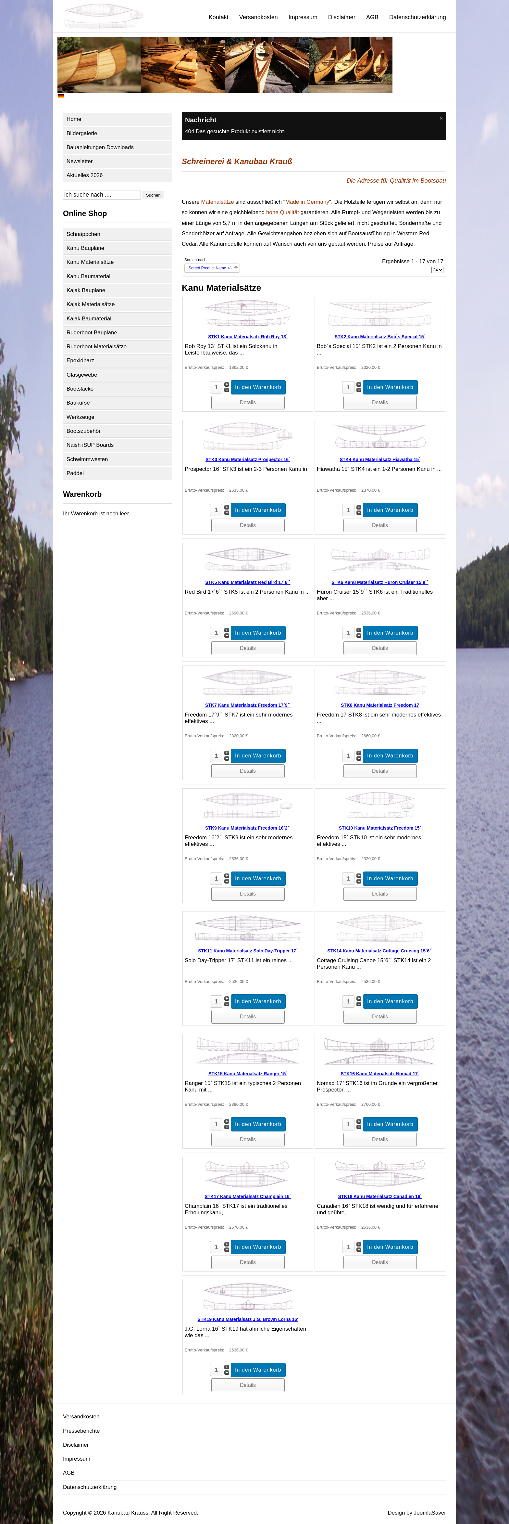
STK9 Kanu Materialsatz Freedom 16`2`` (248, 828)
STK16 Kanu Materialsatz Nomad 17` (380, 1073)
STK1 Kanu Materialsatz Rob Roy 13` (247, 336)
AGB (372, 17)
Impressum (303, 17)
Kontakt (219, 17)
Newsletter (80, 161)
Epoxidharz (80, 360)
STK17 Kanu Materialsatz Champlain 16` (248, 1196)
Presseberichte (81, 1431)
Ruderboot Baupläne (92, 332)
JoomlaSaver (430, 1513)
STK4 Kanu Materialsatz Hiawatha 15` (380, 459)
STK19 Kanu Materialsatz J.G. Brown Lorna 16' (248, 1319)
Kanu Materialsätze (90, 262)
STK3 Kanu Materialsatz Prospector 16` (247, 459)
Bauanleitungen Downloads (100, 147)
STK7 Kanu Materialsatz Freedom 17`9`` (248, 705)
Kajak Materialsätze (91, 304)
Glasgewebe (82, 375)
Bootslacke (80, 389)
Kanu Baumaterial (88, 276)
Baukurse (78, 403)
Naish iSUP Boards (90, 445)
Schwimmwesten (87, 459)
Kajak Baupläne (86, 290)
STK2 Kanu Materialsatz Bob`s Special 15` (380, 336)
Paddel (75, 473)
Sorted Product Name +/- (210, 268)
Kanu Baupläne (85, 248)
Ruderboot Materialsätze (97, 346)
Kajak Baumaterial (89, 319)
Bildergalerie (82, 133)
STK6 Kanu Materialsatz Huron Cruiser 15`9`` (380, 582)
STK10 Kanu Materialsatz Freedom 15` (380, 828)
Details (248, 402)
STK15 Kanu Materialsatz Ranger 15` (247, 1073)
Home (74, 119)
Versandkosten (258, 17)
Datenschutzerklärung (417, 17)
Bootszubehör (84, 431)
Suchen (153, 195)
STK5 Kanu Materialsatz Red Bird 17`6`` (247, 582)
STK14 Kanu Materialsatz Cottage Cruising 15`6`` (379, 950)
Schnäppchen (83, 234)
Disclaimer (341, 17)
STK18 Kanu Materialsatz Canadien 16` (380, 1196)
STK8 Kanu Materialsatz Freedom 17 (380, 705)
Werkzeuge (80, 417)
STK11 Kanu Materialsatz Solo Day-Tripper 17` (248, 950)
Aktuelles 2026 (85, 175)
